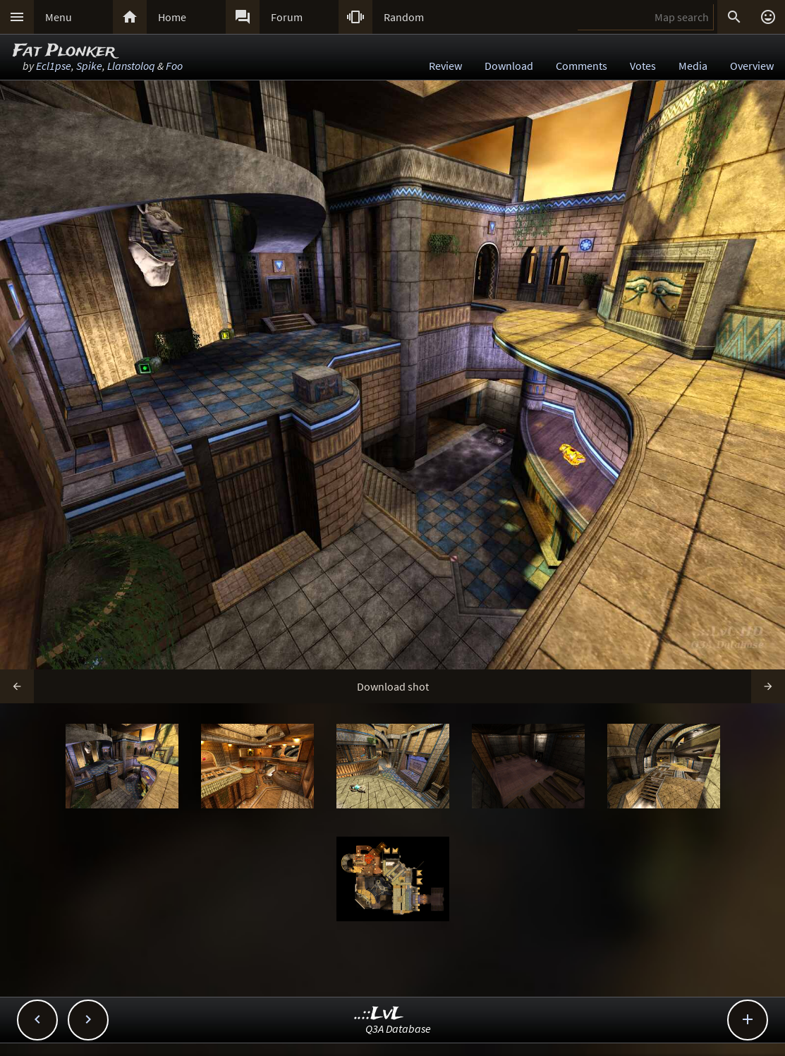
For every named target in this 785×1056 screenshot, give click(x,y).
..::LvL (379, 1014)
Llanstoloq (131, 66)
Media (692, 66)
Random (404, 17)
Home (172, 17)
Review (445, 66)
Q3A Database (398, 1028)
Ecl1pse (53, 66)
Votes (643, 66)
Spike (89, 66)
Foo (174, 66)
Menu (58, 17)
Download (509, 66)
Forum (287, 17)
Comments (581, 66)
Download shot (393, 686)
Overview (752, 66)
